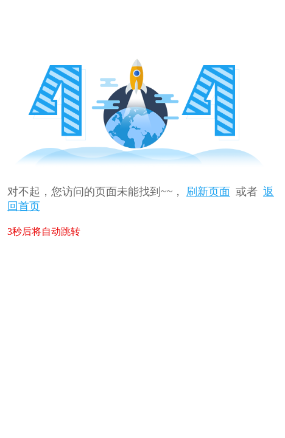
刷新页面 (208, 192)
